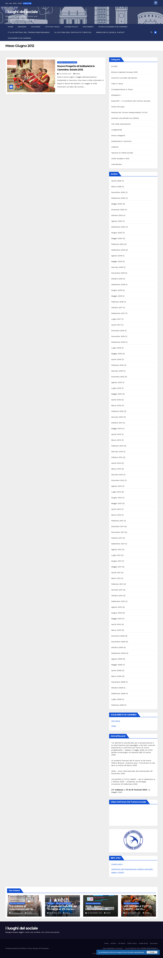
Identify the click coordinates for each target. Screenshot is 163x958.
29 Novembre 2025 (95, 913)
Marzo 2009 (116, 676)
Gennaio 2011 (116, 590)
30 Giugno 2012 (65, 74)
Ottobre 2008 (117, 688)
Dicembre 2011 (117, 526)
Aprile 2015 (116, 400)
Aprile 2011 (116, 572)
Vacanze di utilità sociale (122, 153)
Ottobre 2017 (116, 308)
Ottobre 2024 (117, 215)
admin (76, 74)
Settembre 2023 (118, 227)
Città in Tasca (52, 27)
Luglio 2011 (116, 555)
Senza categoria (118, 135)
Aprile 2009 (116, 670)
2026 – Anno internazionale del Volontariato (130, 771)
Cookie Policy (71, 27)
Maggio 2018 (116, 296)
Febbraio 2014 (117, 446)
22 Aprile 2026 (17, 913)
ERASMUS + (116, 95)
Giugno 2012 (116, 498)
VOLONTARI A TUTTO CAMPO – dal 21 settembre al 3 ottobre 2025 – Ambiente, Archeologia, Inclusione (133, 781)
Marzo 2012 (116, 515)
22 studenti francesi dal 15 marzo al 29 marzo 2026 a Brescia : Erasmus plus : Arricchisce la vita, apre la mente (133, 763)
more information (139, 952)
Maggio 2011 (116, 567)
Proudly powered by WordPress (16, 948)
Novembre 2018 (118, 273)
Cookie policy (117, 864)
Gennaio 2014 (117, 452)
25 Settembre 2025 (133, 913)
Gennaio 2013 (117, 475)
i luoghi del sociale (21, 11)
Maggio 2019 (116, 261)
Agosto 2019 (116, 256)
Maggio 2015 (116, 394)
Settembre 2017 (118, 313)
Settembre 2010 (118, 601)
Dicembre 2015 (117, 377)
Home (10, 27)
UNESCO (115, 147)
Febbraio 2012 (117, 521)
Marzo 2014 (116, 440)
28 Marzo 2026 (55, 913)
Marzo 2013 (116, 469)
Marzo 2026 (116, 187)
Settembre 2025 (118, 198)
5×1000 (114, 66)
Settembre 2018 (118, 284)
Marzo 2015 (116, 405)
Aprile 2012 (116, 509)
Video (113, 726)
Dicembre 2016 (117, 331)
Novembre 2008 (118, 682)
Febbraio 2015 (117, 411)
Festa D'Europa (117, 107)
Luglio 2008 (116, 699)
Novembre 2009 (118, 642)
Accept (152, 952)
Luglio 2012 (116, 492)
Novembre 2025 (118, 192)
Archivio (22, 27)
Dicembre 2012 (117, 480)
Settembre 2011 (118, 544)
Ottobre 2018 (116, 279)
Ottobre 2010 (116, 596)
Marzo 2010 (116, 630)
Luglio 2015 (116, 388)
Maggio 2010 (116, 619)
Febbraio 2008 (117, 705)
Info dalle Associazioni (121, 124)
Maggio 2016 (116, 354)
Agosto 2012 (116, 486)
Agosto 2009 (116, 659)
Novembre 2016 (118, 336)
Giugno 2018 (116, 290)
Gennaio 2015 (117, 417)
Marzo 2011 (116, 578)
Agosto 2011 (116, 549)
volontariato (116, 164)
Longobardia (116, 130)
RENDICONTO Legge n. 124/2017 (110, 32)
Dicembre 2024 (117, 210)
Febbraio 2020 (117, 244)
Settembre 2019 (118, 250)
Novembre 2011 (117, 532)
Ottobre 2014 (116, 423)
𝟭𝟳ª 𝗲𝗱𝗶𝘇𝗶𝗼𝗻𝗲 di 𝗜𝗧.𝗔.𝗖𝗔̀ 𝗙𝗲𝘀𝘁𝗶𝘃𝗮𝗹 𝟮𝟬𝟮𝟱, (129, 790)
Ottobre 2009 (117, 647)
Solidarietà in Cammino (19, 38)
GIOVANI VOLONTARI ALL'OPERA (125, 118)
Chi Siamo (35, 27)
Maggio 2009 (116, 665)
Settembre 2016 (118, 342)
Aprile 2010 (116, 624)
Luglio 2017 (116, 319)
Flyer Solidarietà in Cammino (112, 27)
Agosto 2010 (116, 607)
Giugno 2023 (116, 233)
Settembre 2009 (118, 653)
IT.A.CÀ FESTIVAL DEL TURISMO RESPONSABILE (29, 32)
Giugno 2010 (116, 613)
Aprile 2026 (116, 181)
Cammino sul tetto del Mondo (67, 62)
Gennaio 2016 (117, 371)
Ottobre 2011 (116, 538)
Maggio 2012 (116, 503)
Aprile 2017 (116, 325)
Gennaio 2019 (117, 267)
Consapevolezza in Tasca (122, 89)
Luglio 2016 (116, 348)
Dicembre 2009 (118, 636)
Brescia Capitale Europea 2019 (124, 72)
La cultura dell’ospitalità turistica (72, 32)
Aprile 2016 (116, 359)
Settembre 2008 (118, 693)
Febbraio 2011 (117, 584)
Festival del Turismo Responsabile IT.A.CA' (129, 112)
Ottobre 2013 (116, 457)
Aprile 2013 (116, 463)
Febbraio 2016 (117, 365)
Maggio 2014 (116, 428)
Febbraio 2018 (117, 302)
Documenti (88, 27)
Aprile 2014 (116, 434)
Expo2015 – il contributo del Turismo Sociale (130, 101)
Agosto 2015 (116, 382)
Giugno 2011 (116, 561)
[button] (151, 32)
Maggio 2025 (116, 204)
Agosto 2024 (116, 221)
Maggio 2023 (116, 238)
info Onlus (115, 721)
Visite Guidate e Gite (120, 158)
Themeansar (44, 948)
